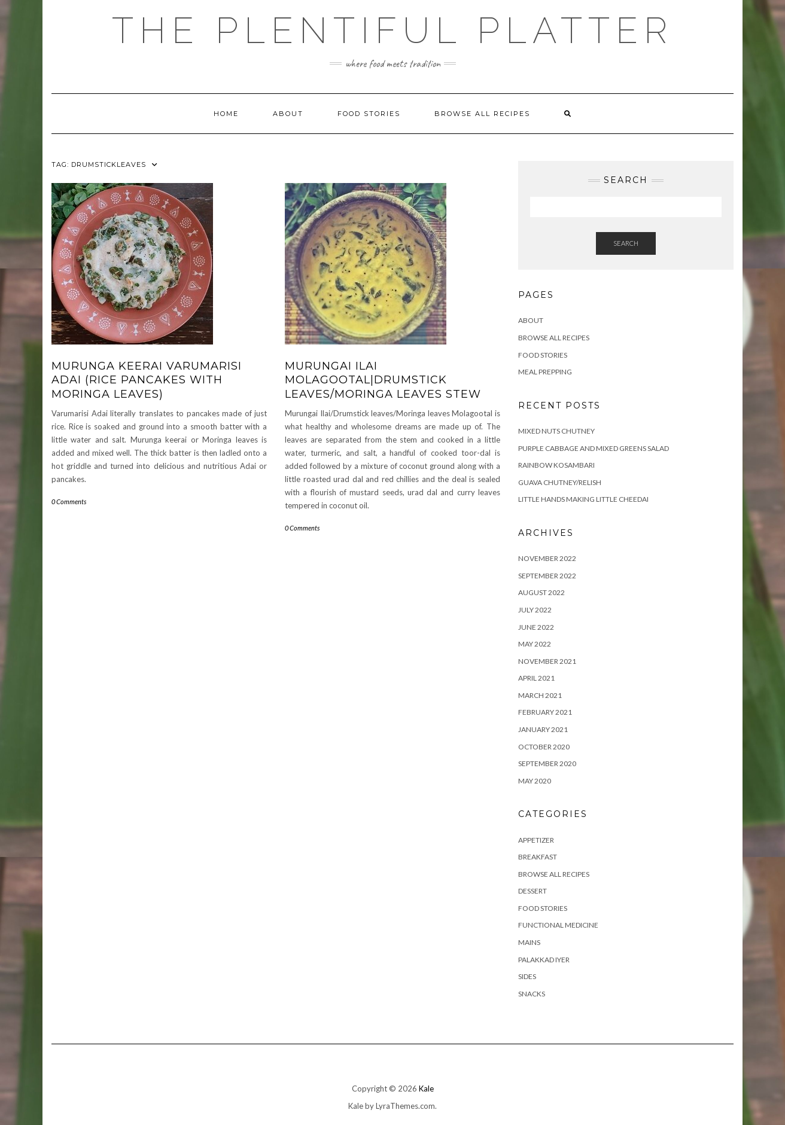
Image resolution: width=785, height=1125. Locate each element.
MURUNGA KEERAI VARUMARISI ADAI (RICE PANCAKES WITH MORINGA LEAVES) (146, 380)
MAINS (529, 942)
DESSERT (532, 890)
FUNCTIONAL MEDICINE (558, 924)
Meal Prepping (545, 371)
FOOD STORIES (368, 113)
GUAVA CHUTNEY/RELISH (559, 482)
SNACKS (531, 993)
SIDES (527, 976)
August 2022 (541, 592)
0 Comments (68, 501)
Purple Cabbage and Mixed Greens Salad (593, 448)
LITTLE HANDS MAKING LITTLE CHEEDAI (583, 499)
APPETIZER (536, 840)
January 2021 (543, 729)
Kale (426, 1088)
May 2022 (534, 643)
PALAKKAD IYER (544, 959)
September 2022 (547, 575)
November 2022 (547, 558)
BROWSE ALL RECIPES (553, 874)
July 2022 (535, 609)
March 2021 (540, 695)
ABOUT (288, 113)
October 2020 (544, 746)
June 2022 (536, 627)
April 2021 (536, 677)
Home (226, 113)
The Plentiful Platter (392, 30)
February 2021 (545, 712)
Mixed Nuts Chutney (556, 430)
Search (625, 243)
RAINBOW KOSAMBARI (556, 465)
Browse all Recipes (482, 113)
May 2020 (534, 780)
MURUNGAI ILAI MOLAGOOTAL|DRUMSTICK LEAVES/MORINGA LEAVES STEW (383, 380)
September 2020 (547, 763)
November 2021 (547, 661)
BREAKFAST (537, 856)
